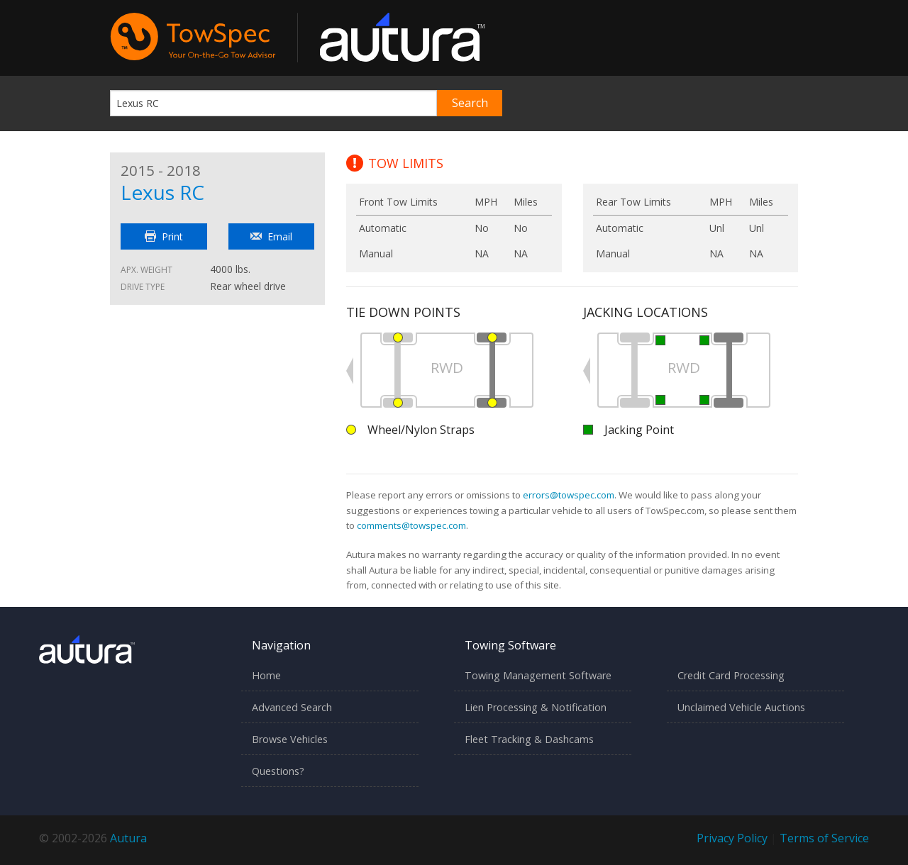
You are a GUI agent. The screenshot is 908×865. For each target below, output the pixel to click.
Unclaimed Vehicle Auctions (741, 707)
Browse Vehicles (290, 739)
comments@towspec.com (411, 525)
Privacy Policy (732, 838)
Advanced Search (292, 707)
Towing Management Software (538, 675)
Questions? (278, 771)
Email (271, 236)
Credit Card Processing (731, 675)
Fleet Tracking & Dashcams (529, 739)
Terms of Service (824, 838)
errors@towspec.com (568, 495)
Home (266, 675)
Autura (128, 838)
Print (164, 236)
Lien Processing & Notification (536, 707)
